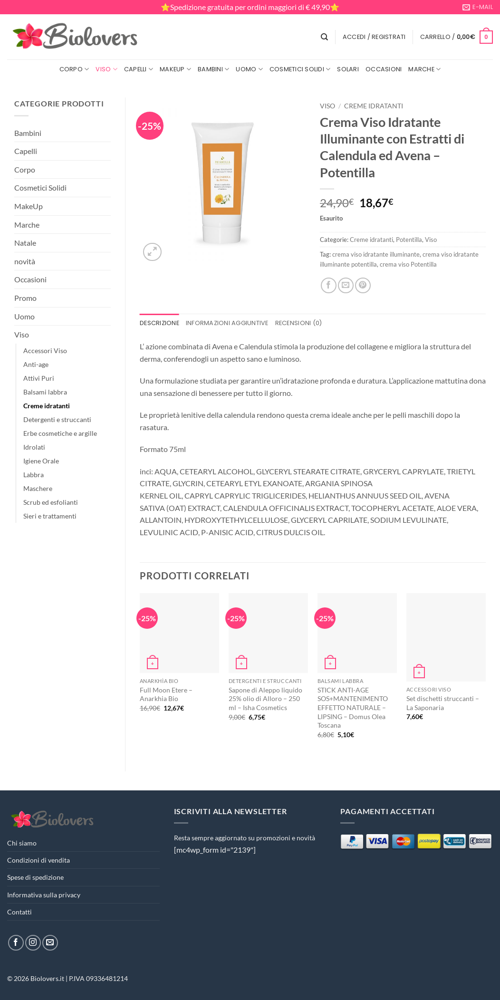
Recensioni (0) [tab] (298, 323)
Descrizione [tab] (159, 323)
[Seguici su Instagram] (33, 943)
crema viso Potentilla (408, 264)
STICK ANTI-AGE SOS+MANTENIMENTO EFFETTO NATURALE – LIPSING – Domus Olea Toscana (352, 708)
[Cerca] (324, 37)
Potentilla (409, 239)
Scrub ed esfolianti (50, 502)
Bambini (213, 69)
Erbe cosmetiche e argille (60, 433)
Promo (25, 297)
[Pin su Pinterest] (363, 285)
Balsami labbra (45, 392)
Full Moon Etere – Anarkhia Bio (166, 694)
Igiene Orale (41, 461)
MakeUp (175, 69)
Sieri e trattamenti (50, 516)
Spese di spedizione (35, 877)
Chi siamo (22, 843)
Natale (25, 242)
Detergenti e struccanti (57, 419)
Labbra (33, 475)
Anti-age (35, 364)
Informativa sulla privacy (43, 895)
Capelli (138, 69)
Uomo (249, 69)
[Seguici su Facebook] (16, 943)
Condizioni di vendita (38, 860)
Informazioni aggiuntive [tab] (227, 323)
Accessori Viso (45, 350)
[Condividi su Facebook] (329, 285)
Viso (106, 69)
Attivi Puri (38, 378)
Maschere (37, 488)
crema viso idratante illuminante (376, 254)
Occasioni (383, 69)
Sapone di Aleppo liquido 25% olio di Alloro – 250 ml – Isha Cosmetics (265, 699)
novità (24, 261)
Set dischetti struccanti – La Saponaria (442, 703)
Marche (424, 69)
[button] (374, 37)
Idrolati (34, 447)
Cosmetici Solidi (300, 69)
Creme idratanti (46, 406)
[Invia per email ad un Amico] (346, 285)
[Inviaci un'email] (50, 943)
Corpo (74, 69)
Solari (348, 69)
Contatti (19, 912)
